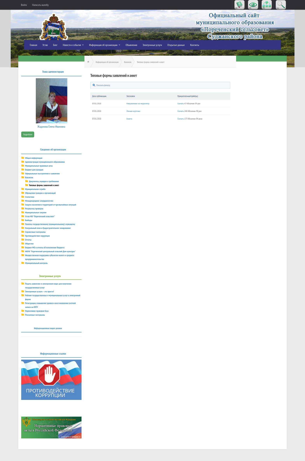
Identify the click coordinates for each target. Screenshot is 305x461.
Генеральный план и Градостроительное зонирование (48, 228)
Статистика (29, 196)
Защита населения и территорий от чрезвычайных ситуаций (50, 204)
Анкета (129, 118)
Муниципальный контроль (36, 263)
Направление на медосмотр (137, 103)
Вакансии (29, 177)
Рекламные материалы (35, 314)
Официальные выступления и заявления (42, 173)
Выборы (28, 220)
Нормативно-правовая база (36, 310)
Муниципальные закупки (35, 212)
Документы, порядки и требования (44, 181)
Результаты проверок (34, 208)
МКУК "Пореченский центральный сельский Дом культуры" (50, 251)
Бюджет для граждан (34, 169)
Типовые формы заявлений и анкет (44, 185)
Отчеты (28, 239)
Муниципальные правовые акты (39, 165)
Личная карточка (133, 111)
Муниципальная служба (35, 189)
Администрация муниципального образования (45, 161)
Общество (29, 243)
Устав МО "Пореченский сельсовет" (40, 216)
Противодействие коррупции (37, 235)
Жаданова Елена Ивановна (51, 126)
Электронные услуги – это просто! (39, 291)
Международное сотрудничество (39, 200)
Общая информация (33, 157)
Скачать (180, 103)
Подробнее (27, 134)
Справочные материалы (35, 231)
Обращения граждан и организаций (40, 192)
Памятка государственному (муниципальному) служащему (50, 224)
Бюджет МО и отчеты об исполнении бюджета (44, 247)
